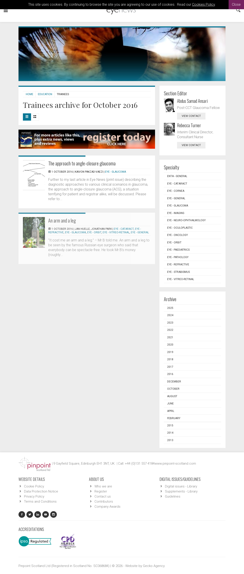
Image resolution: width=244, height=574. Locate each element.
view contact (191, 116)
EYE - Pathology (178, 257)
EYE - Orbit (94, 232)
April (170, 411)
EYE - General (140, 232)
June (170, 403)
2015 (170, 425)
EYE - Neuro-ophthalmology (186, 220)
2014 (170, 432)
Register (100, 491)
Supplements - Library (181, 491)
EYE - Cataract (124, 228)
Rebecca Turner (189, 125)
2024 (170, 315)
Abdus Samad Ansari (192, 101)
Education (45, 94)
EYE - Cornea (175, 190)
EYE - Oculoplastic (180, 227)
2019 (170, 352)
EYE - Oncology (177, 235)
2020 (170, 344)
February (173, 418)
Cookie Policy (34, 486)
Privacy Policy (34, 496)
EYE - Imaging (175, 213)
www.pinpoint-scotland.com (175, 463)
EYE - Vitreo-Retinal (116, 232)
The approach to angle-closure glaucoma (82, 163)
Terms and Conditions (40, 501)
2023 (170, 322)
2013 (170, 440)
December (174, 381)
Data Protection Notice (41, 491)
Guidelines (172, 496)
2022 (170, 329)
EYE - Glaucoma (115, 171)
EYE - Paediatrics (178, 249)
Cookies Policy (203, 4)
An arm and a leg (62, 220)
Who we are (103, 486)
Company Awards (107, 507)
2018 (170, 359)
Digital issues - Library (181, 486)
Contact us (102, 496)
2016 (170, 374)
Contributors (103, 501)
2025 (170, 308)
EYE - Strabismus (178, 271)
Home (29, 94)
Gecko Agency (154, 566)
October (173, 388)
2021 (170, 337)
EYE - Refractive (178, 264)
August (172, 396)
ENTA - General (177, 176)
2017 (170, 366)
